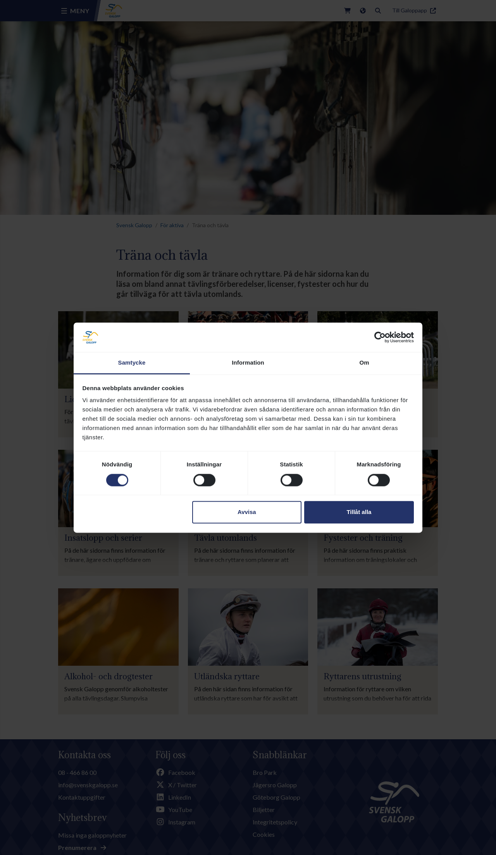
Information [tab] (248, 363)
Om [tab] (364, 363)
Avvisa (247, 512)
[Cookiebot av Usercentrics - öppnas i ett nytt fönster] (380, 337)
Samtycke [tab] (132, 363)
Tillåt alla (358, 512)
